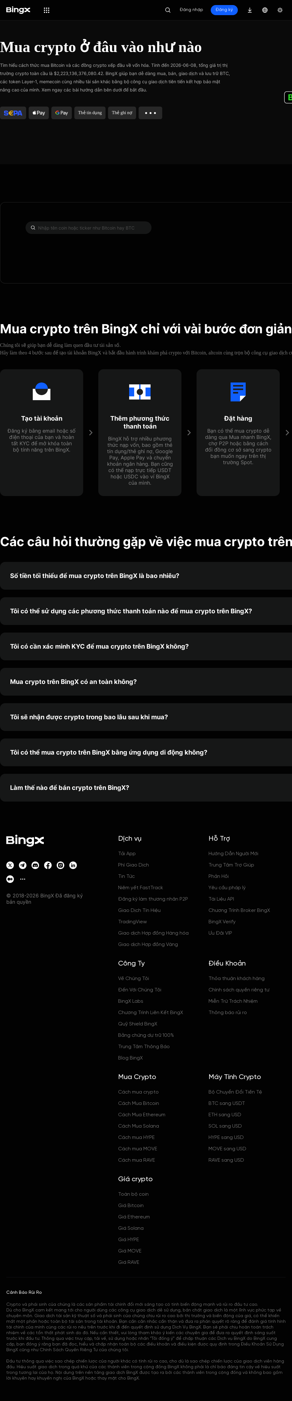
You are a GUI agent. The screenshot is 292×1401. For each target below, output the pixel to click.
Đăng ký (224, 10)
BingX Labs (130, 1001)
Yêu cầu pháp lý (227, 887)
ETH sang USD (225, 1115)
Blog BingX (130, 1058)
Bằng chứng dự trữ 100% (146, 1035)
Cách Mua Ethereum (141, 1115)
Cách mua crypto (138, 1092)
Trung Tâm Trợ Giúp (231, 865)
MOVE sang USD (227, 1149)
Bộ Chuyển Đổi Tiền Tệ (235, 1092)
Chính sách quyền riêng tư (239, 990)
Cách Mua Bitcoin (138, 1103)
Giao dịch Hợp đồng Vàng (148, 944)
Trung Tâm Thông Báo (144, 1046)
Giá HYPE (128, 1239)
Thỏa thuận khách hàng (237, 978)
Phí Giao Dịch (133, 865)
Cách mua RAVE (136, 1160)
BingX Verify (222, 922)
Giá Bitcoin (131, 1205)
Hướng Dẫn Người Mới (233, 853)
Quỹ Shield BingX (137, 1024)
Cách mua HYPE (136, 1137)
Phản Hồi (219, 876)
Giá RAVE (128, 1262)
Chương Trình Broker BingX (239, 910)
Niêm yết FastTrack (140, 887)
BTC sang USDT (227, 1103)
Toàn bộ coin (133, 1194)
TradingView (132, 922)
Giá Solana (131, 1228)
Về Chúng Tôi (133, 978)
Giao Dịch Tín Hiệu (139, 910)
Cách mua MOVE (137, 1149)
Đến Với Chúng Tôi (139, 990)
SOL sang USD (225, 1126)
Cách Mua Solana (138, 1126)
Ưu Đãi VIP (220, 933)
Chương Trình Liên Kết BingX (150, 1012)
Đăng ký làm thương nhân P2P (153, 899)
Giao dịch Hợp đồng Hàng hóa (153, 933)
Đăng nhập (191, 10)
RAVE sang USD (226, 1160)
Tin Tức (126, 876)
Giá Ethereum (134, 1217)
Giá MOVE (129, 1251)
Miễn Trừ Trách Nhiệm (233, 1001)
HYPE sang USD (226, 1137)
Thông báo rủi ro (228, 1012)
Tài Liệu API (221, 899)
